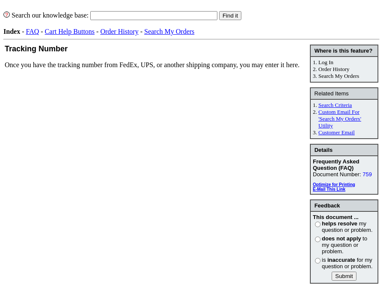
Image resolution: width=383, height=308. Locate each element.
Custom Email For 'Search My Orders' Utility (339, 119)
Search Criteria (335, 105)
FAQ (32, 31)
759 (367, 174)
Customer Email (336, 132)
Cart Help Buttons (70, 31)
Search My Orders (169, 31)
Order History (119, 31)
